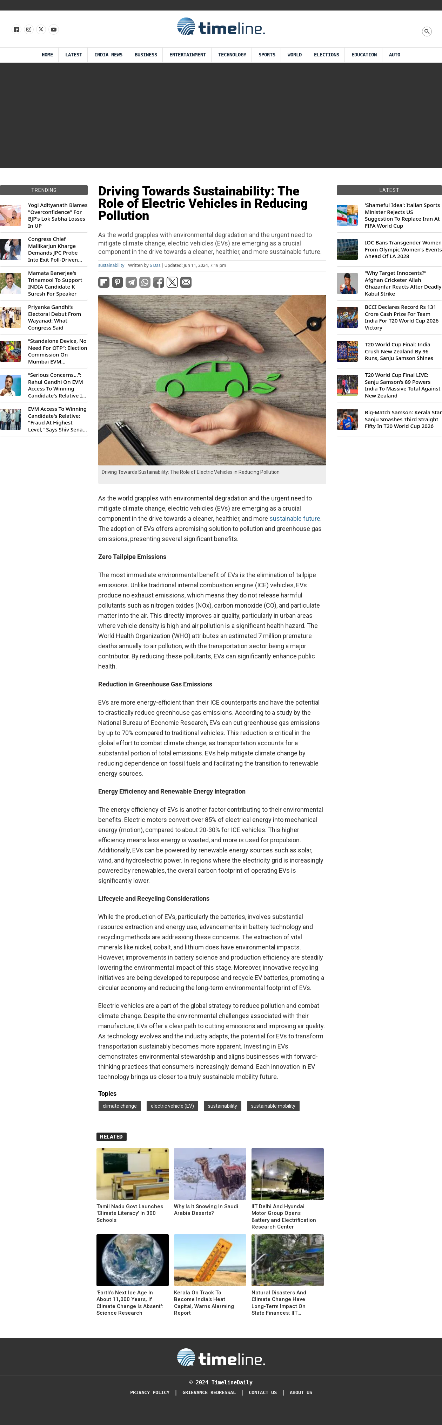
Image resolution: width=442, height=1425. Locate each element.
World (295, 54)
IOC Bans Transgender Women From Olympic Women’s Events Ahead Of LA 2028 (403, 249)
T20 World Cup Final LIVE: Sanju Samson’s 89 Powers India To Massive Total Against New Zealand (402, 385)
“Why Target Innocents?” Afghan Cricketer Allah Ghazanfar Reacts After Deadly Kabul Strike (403, 283)
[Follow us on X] (40, 30)
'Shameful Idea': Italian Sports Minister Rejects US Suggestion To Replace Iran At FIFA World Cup (402, 215)
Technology (232, 54)
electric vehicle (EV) (172, 1106)
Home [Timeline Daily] (47, 54)
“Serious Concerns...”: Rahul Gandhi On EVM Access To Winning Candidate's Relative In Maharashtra (56, 385)
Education (364, 54)
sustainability (111, 265)
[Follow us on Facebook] (16, 30)
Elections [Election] (326, 54)
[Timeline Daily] (221, 1357)
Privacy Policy (149, 1392)
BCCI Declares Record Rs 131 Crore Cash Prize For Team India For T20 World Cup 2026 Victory (401, 317)
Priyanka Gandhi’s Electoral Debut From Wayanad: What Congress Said (54, 317)
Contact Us (263, 1392)
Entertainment (187, 54)
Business (146, 54)
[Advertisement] (221, 115)
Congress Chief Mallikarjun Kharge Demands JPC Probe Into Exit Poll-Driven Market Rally (53, 249)
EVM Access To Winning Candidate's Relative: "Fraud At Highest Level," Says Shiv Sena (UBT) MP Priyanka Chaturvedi (57, 419)
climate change (120, 1106)
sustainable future (294, 518)
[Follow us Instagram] (28, 30)
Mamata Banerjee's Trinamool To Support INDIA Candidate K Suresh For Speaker (55, 283)
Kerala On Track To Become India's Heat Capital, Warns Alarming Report (204, 1302)
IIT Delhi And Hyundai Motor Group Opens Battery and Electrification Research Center (284, 1216)
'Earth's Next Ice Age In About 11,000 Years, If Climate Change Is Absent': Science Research (129, 1302)
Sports (267, 54)
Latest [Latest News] (73, 54)
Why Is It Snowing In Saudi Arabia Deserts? (206, 1210)
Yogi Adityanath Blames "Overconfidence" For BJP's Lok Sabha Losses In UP (57, 215)
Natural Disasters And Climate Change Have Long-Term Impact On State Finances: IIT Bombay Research (279, 1303)
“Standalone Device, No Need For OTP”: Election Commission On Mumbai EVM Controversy (57, 351)
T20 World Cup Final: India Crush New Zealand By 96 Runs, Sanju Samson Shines (399, 351)
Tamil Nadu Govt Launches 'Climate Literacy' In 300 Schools (129, 1213)
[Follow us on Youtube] (53, 30)
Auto (394, 54)
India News (108, 54)
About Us (301, 1392)
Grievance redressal (209, 1392)
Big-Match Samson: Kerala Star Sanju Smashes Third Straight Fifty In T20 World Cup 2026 (403, 419)
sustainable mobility (273, 1106)
